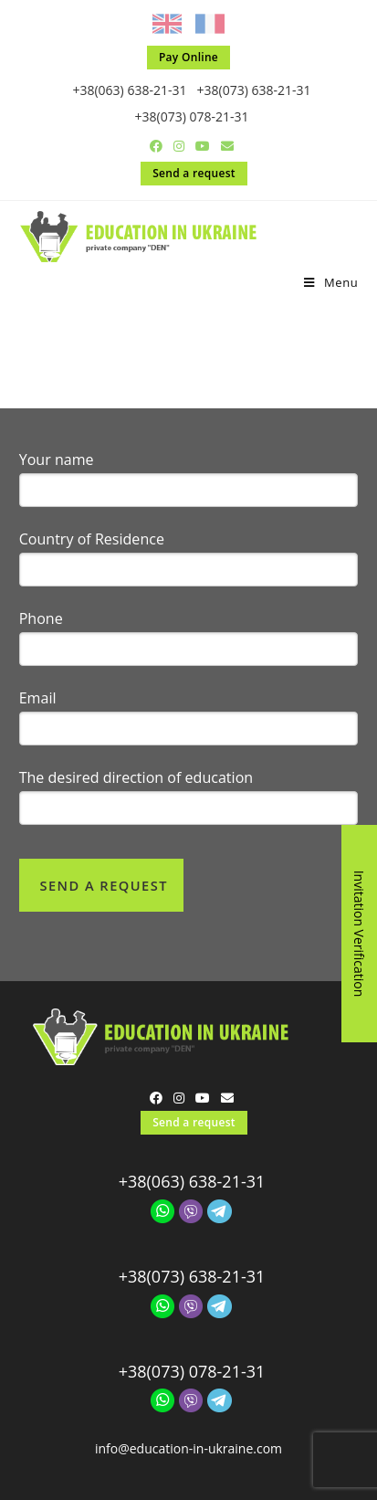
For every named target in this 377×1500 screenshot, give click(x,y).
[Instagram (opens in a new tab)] (179, 146)
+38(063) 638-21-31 (129, 90)
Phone (41, 603)
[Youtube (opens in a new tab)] (202, 146)
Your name (56, 444)
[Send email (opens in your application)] (224, 146)
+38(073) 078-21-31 (192, 116)
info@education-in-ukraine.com (188, 1433)
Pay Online (188, 57)
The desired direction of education (136, 762)
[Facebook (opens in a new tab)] (156, 146)
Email (38, 682)
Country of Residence (91, 523)
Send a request (194, 173)
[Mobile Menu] (331, 282)
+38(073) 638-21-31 (254, 90)
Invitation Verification (359, 934)
